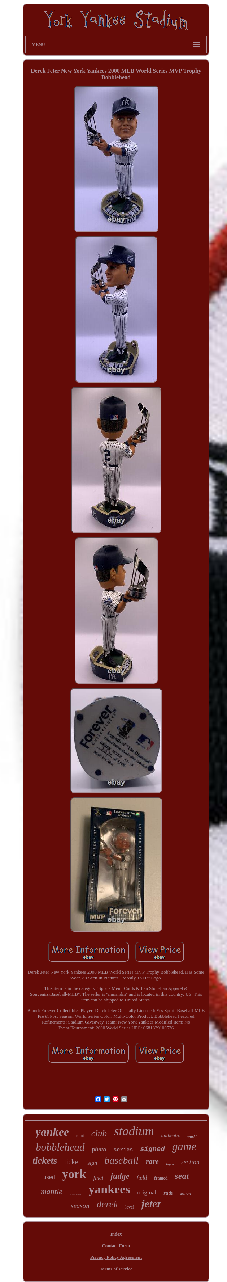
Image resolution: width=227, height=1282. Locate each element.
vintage (75, 1194)
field (142, 1178)
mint (80, 1135)
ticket (72, 1162)
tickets (44, 1160)
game (184, 1146)
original (146, 1192)
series (123, 1150)
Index (116, 1234)
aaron (185, 1193)
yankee (52, 1131)
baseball (121, 1160)
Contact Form (116, 1245)
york (74, 1174)
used (49, 1177)
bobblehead (60, 1147)
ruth (168, 1193)
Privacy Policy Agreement (116, 1257)
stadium (134, 1131)
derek (107, 1204)
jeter (151, 1204)
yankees (109, 1189)
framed (160, 1178)
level (129, 1207)
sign (92, 1163)
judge (119, 1176)
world (192, 1136)
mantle (51, 1191)
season (80, 1206)
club (99, 1133)
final (98, 1178)
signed (152, 1149)
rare (152, 1161)
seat (182, 1176)
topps (170, 1164)
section (190, 1162)
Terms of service (116, 1269)
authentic (170, 1135)
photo (99, 1149)
